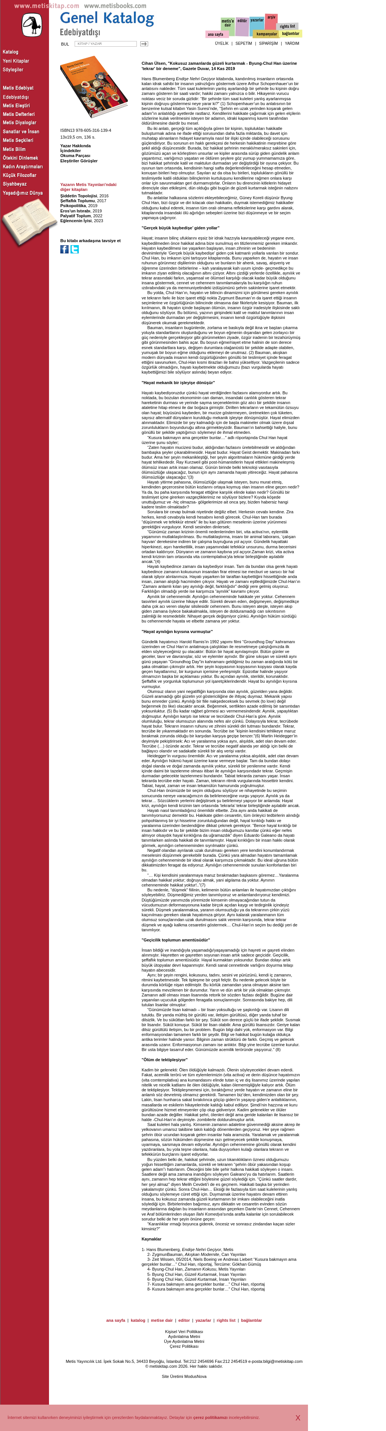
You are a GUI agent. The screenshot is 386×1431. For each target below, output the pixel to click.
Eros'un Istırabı (75, 211)
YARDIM (292, 43)
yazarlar (203, 1320)
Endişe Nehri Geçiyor (195, 78)
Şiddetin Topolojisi (78, 196)
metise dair (162, 1320)
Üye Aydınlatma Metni (184, 1341)
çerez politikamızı (210, 1417)
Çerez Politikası (184, 1346)
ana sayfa (115, 1320)
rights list (226, 1320)
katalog (138, 1320)
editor (184, 1320)
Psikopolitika (73, 205)
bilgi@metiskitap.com (282, 1361)
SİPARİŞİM (268, 43)
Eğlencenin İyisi (76, 220)
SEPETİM (244, 43)
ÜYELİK (222, 43)
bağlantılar (251, 1320)
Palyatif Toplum (75, 216)
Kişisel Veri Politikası (184, 1331)
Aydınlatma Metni (184, 1336)
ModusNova (195, 1376)
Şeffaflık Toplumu (77, 200)
